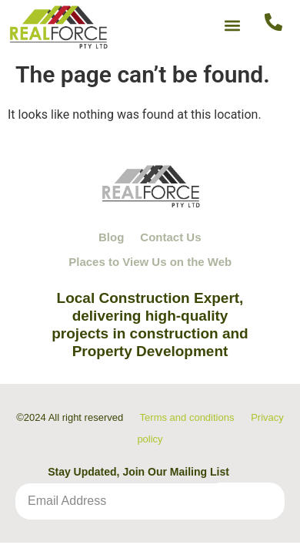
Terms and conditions (187, 417)
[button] (232, 25)
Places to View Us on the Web (150, 261)
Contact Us (170, 237)
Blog (111, 237)
